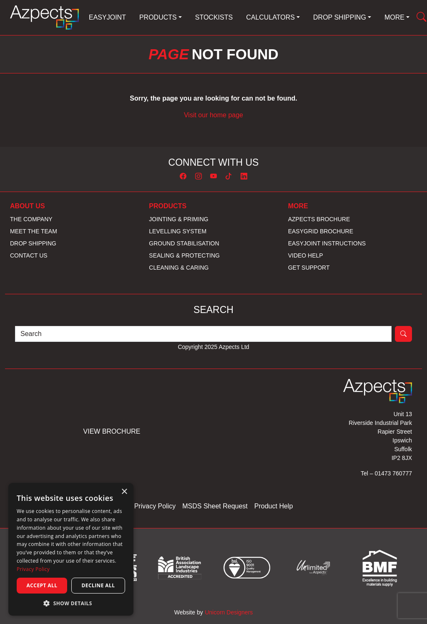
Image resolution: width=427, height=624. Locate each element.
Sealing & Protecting (184, 255)
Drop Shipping (33, 243)
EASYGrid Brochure (320, 231)
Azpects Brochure (319, 219)
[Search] (203, 334)
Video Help (305, 255)
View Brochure (112, 431)
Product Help (273, 506)
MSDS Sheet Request (215, 506)
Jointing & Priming (178, 219)
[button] (71, 603)
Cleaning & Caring (178, 267)
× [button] (124, 492)
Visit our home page (213, 115)
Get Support (309, 267)
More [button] (394, 17)
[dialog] (70, 549)
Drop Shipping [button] (339, 17)
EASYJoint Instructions (327, 243)
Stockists (214, 17)
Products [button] (158, 17)
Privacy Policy (155, 506)
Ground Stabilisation (184, 243)
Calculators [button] (270, 17)
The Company (31, 219)
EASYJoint (107, 17)
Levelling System (177, 231)
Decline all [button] (98, 585)
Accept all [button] (42, 585)
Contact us (29, 255)
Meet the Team (33, 231)
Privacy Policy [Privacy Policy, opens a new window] (33, 569)
